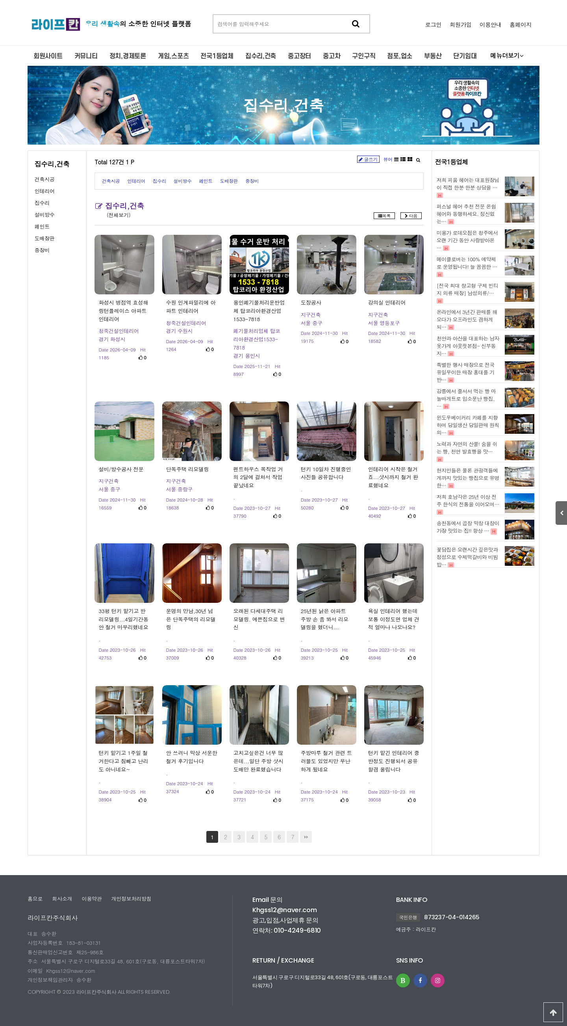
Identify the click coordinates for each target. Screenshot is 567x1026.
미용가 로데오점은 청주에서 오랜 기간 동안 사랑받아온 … (467, 240)
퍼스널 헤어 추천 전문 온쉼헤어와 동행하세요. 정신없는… (466, 214)
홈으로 (35, 898)
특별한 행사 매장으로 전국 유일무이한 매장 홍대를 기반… (466, 372)
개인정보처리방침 (131, 898)
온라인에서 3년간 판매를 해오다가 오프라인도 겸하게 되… (467, 319)
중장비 (42, 250)
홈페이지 (521, 24)
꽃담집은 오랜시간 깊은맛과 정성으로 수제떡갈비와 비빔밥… (467, 557)
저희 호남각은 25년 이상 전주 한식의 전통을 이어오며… (468, 500)
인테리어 (45, 191)
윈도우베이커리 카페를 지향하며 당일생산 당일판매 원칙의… (468, 425)
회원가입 (461, 24)
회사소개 (62, 898)
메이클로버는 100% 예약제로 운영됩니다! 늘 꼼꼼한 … (467, 262)
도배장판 (45, 238)
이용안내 (491, 24)
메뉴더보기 (506, 55)
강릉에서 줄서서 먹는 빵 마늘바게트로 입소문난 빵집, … (466, 398)
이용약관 (92, 898)
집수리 (42, 202)
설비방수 (45, 214)
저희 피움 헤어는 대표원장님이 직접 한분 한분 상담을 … (468, 183)
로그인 (433, 24)
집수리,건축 (283, 105)
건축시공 (45, 179)
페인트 (42, 226)
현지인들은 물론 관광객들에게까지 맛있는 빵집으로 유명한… (468, 478)
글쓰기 (368, 159)
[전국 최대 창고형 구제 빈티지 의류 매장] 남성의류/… (467, 289)
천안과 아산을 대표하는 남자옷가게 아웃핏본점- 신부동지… (468, 346)
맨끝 (306, 837)
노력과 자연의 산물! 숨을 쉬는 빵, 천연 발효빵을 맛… (467, 447)
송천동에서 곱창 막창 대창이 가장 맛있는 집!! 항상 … (468, 526)
